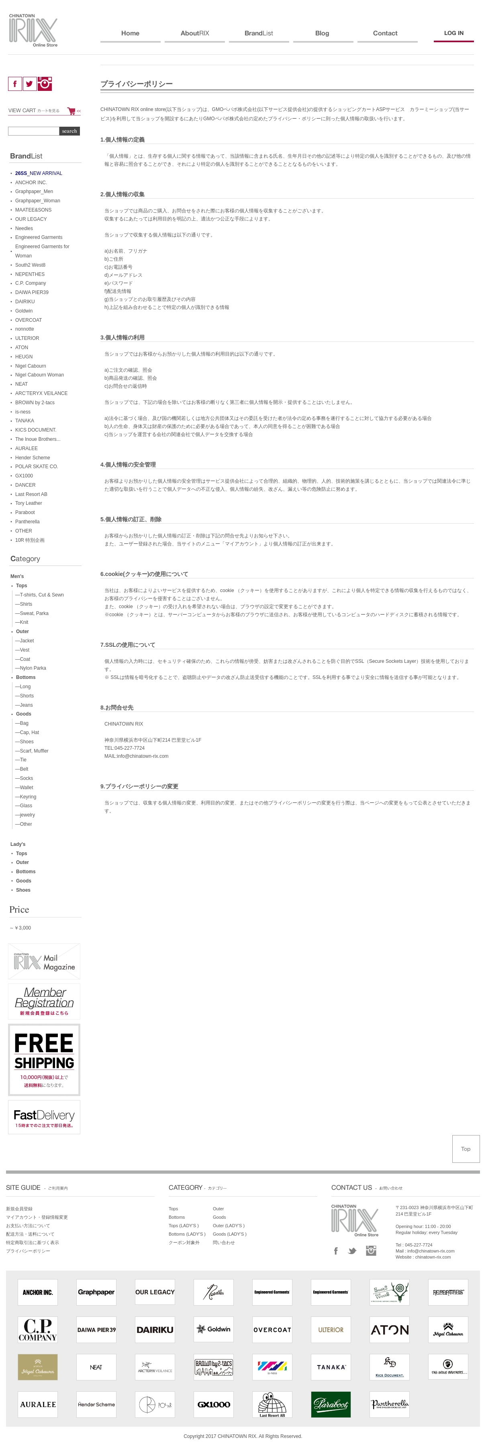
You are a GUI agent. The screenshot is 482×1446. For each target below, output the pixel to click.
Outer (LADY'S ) (229, 1225)
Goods (23, 714)
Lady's (18, 844)
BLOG (323, 37)
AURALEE (26, 448)
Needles (24, 228)
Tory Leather (28, 503)
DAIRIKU (25, 301)
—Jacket (23, 641)
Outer (22, 631)
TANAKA (24, 421)
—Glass (22, 805)
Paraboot (25, 512)
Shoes (23, 890)
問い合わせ (224, 1242)
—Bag (20, 723)
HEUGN (24, 357)
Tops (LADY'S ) (184, 1225)
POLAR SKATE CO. (36, 466)
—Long (21, 686)
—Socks (22, 778)
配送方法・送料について (30, 1234)
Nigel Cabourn (30, 366)
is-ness (23, 412)
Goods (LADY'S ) (230, 1234)
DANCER (25, 485)
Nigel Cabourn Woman (39, 375)
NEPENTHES (30, 274)
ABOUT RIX (195, 37)
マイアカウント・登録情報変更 (37, 1217)
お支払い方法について (28, 1225)
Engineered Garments (38, 237)
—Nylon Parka (29, 668)
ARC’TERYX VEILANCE (41, 393)
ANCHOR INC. (31, 182)
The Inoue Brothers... (38, 439)
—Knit (20, 622)
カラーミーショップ (431, 109)
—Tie (19, 760)
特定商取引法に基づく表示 (32, 1242)
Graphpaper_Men (34, 191)
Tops (21, 585)
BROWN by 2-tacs (35, 402)
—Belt (20, 769)
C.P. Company (30, 283)
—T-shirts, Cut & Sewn (38, 595)
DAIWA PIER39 (32, 292)
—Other (22, 824)
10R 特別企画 (30, 540)
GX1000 (24, 476)
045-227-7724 (419, 1244)
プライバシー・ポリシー (294, 118)
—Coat (21, 659)
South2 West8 (30, 265)
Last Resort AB (31, 494)
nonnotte (24, 329)
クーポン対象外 (184, 1242)
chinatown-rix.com (433, 1257)
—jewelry (23, 815)
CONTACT (387, 37)
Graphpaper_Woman (37, 201)
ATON (21, 347)
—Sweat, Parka (30, 613)
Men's (17, 576)
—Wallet (22, 787)
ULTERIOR (27, 338)
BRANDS (259, 37)
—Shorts (23, 696)
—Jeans (22, 705)
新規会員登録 (19, 1208)
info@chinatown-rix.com (431, 1251)
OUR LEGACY (31, 219)
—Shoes (23, 742)
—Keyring (24, 797)
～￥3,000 (20, 928)
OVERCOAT (28, 320)
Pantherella (27, 522)
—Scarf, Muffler (30, 751)
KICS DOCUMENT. (36, 430)
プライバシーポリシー (28, 1251)
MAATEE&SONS (33, 210)
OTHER (23, 531)
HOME (130, 37)
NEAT (21, 384)
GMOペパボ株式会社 (234, 109)
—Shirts (22, 604)
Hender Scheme (32, 458)
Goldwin (24, 311)
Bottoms (26, 677)
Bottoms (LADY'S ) (187, 1234)
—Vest (20, 650)
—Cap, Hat (25, 732)
